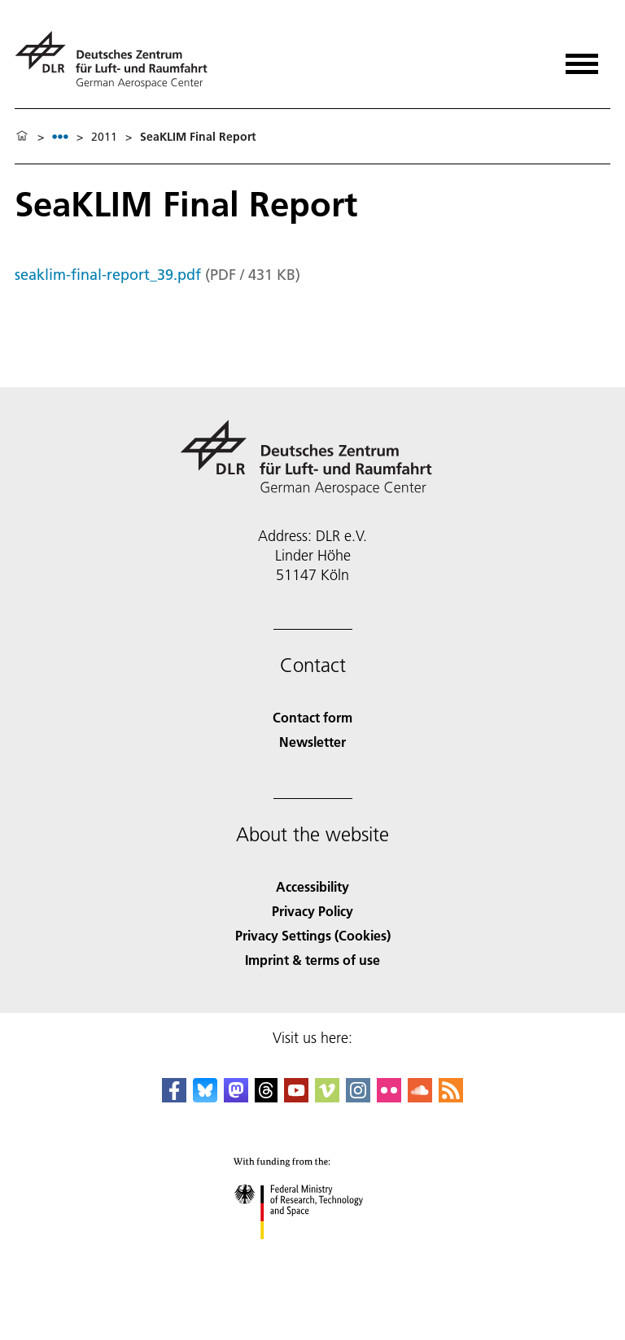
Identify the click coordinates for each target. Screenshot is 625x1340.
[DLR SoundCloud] (420, 1097)
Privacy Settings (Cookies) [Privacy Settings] (313, 935)
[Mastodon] (236, 1097)
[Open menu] (581, 58)
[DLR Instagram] (358, 1097)
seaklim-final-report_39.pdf (108, 274)
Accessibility (312, 886)
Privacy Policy (312, 910)
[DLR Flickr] (389, 1097)
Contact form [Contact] (312, 717)
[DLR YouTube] (296, 1097)
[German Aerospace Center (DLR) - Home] (118, 60)
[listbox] (60, 136)
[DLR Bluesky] (205, 1097)
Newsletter (312, 741)
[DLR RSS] (451, 1097)
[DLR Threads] (266, 1097)
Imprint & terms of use (312, 959)
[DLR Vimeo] (327, 1097)
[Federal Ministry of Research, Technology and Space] (312, 1253)
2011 (104, 136)
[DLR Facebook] (174, 1097)
